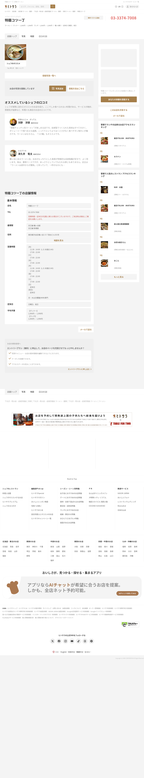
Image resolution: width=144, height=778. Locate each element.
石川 (63, 556)
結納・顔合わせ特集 (67, 514)
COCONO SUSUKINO (97, 506)
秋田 (10, 551)
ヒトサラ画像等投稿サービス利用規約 (111, 614)
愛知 (63, 551)
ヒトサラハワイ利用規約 (67, 614)
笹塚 (30, 401)
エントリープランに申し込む (79, 369)
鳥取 (106, 551)
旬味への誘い (36, 506)
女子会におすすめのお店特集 (71, 493)
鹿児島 (124, 556)
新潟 (52, 546)
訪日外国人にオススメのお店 (42, 514)
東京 (28, 546)
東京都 (14, 11)
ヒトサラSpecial (37, 493)
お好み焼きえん (120, 242)
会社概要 (85, 608)
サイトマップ (47, 608)
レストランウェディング (127, 502)
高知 (100, 551)
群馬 (28, 556)
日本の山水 (122, 510)
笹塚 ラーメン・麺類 (69, 11)
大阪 (76, 546)
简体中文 (71, 652)
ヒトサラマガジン (38, 498)
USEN (4, 608)
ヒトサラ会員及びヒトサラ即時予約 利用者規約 (17, 611)
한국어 (87, 652)
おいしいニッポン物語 (39, 502)
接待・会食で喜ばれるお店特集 (72, 502)
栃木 (39, 551)
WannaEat (122, 506)
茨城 (34, 551)
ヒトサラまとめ (37, 510)
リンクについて (76, 608)
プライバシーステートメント (64, 618)
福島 (4, 556)
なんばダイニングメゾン (98, 493)
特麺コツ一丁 (15, 20)
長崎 (135, 546)
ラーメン (8, 25)
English (64, 652)
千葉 (41, 546)
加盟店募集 (66, 608)
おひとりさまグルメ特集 (69, 519)
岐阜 (52, 551)
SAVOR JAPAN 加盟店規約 (57, 611)
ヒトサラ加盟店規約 (40, 611)
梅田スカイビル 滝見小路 (98, 502)
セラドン (117, 156)
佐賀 (130, 546)
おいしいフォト (123, 498)
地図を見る (58, 240)
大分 (130, 551)
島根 (111, 551)
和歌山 (82, 551)
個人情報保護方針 (28, 618)
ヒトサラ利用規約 (107, 608)
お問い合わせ (57, 608)
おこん (116, 260)
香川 (106, 546)
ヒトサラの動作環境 (35, 608)
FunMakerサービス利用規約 (11, 618)
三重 (52, 556)
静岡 (58, 551)
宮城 (4, 551)
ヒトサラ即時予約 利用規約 (123, 608)
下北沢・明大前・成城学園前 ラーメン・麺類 (47, 11)
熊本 (124, 551)
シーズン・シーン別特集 (70, 488)
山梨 (58, 546)
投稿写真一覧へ (49, 75)
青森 (11, 546)
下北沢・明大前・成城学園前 (16, 401)
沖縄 (131, 556)
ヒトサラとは (23, 608)
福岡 (124, 546)
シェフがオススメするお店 (13, 498)
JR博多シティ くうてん (97, 498)
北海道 (5, 546)
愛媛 (111, 546)
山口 (111, 556)
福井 (52, 560)
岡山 (100, 556)
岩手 (17, 546)
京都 (87, 546)
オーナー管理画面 (95, 608)
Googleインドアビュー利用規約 (100, 611)
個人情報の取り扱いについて (44, 618)
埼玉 (28, 551)
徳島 (100, 546)
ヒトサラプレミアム (10, 502)
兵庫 (82, 546)
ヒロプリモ (22, 150)
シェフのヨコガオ (9, 506)
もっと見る (119, 276)
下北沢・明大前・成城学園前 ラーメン (83, 401)
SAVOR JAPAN (123, 493)
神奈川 (34, 546)
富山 (58, 556)
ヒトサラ (7, 11)
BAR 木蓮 (118, 187)
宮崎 (135, 551)
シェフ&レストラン (10, 488)
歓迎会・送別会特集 (67, 506)
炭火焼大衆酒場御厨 (121, 224)
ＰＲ (90, 488)
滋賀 (89, 551)
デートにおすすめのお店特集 (71, 498)
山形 (15, 551)
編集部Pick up (37, 488)
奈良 (76, 551)
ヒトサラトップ (12, 608)
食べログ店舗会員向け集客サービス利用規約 (16, 614)
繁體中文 (79, 652)
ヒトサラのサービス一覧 (131, 2)
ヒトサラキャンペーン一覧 (41, 519)
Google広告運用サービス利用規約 (78, 611)
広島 (106, 556)
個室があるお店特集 (67, 523)
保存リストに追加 (93, 18)
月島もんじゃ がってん (27, 119)
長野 (63, 546)
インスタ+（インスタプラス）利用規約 (45, 614)
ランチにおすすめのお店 (69, 510)
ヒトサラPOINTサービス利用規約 (87, 614)
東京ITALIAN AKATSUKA (124, 138)
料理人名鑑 (7, 493)
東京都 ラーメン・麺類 (25, 11)
